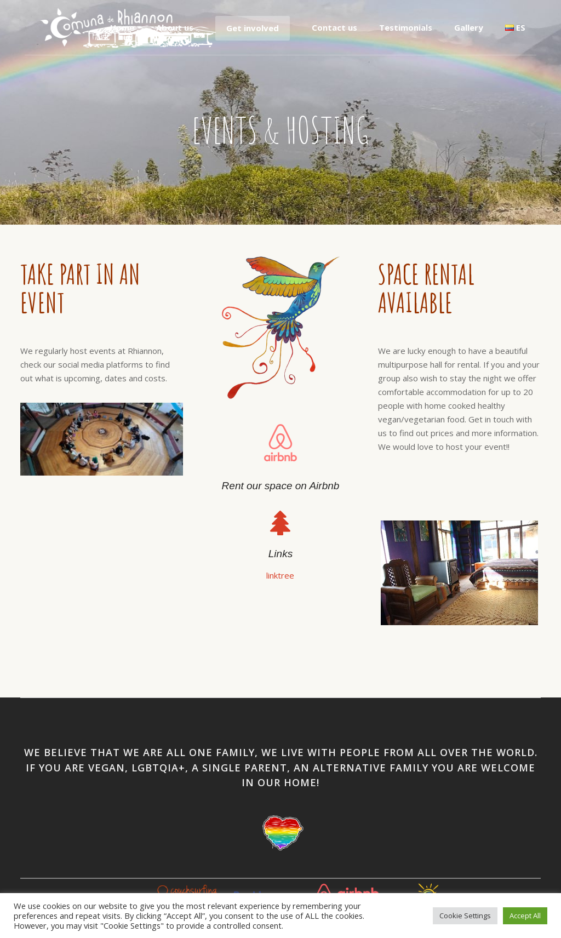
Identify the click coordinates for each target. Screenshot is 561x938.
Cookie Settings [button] (465, 915)
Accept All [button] (525, 915)
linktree (280, 575)
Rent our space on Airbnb (281, 485)
